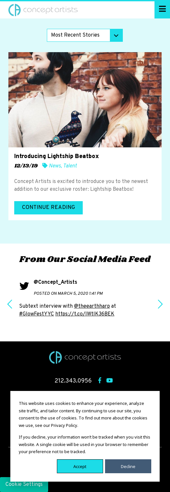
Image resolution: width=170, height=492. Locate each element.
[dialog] (85, 436)
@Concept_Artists (55, 282)
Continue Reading (48, 207)
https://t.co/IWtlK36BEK (84, 314)
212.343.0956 (73, 381)
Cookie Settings (24, 484)
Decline (128, 466)
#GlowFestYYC (36, 314)
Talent (70, 166)
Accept (79, 466)
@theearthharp (92, 306)
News (55, 166)
